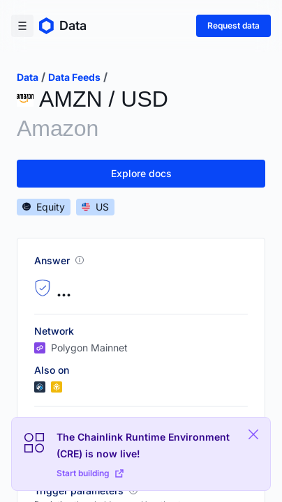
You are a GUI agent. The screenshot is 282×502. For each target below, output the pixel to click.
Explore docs (141, 173)
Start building (90, 473)
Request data (233, 25)
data (27, 77)
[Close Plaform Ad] (253, 434)
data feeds (74, 77)
